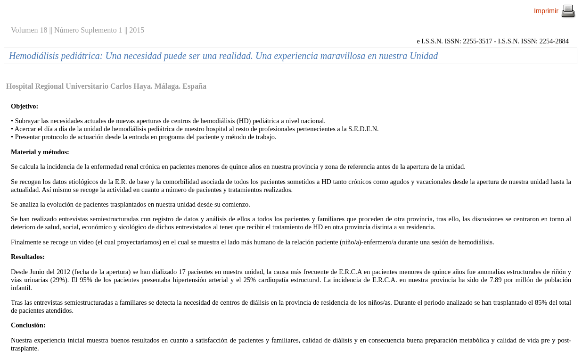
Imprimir (555, 11)
